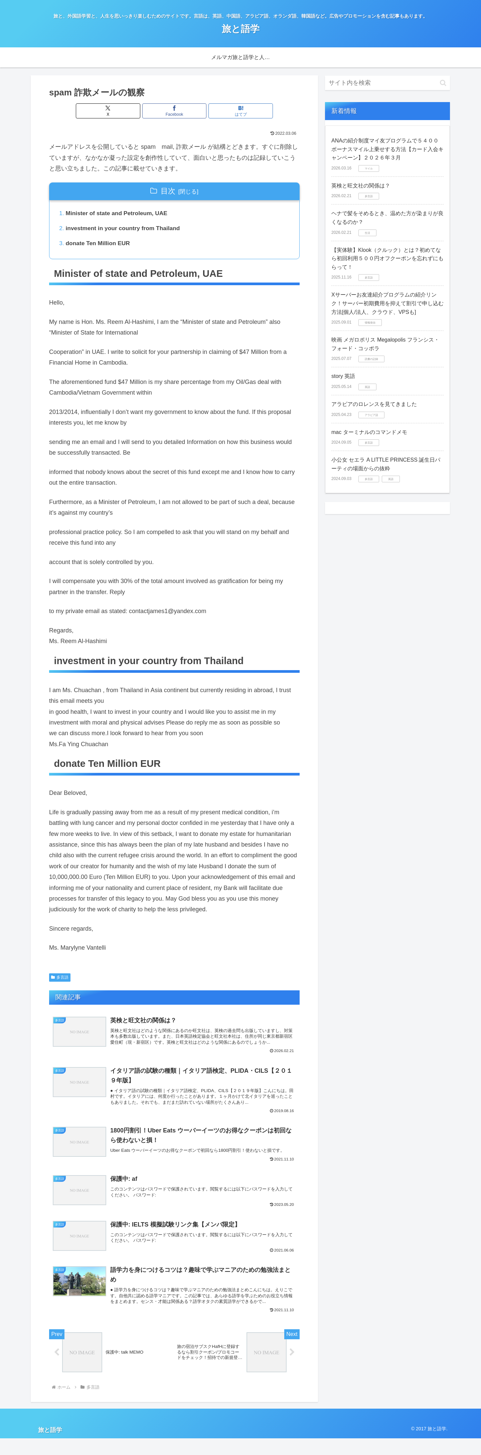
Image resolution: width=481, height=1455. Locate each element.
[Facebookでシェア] (174, 110)
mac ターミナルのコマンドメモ (369, 432)
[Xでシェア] (132, 110)
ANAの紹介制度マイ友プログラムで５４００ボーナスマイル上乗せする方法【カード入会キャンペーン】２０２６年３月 (387, 149)
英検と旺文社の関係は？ (360, 185)
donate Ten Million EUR (99, 244)
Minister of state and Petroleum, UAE (119, 213)
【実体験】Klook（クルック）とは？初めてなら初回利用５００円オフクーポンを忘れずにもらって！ (387, 258)
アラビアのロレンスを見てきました (374, 404)
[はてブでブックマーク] (216, 110)
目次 (168, 191)
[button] (443, 83)
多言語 (59, 979)
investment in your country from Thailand (125, 229)
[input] (387, 83)
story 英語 (343, 376)
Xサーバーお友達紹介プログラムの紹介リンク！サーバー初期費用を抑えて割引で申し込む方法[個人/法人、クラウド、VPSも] (387, 303)
